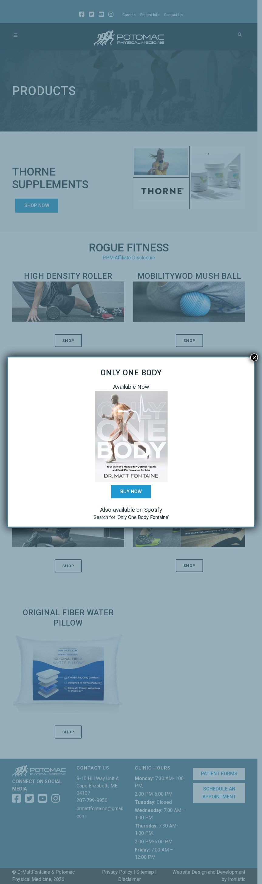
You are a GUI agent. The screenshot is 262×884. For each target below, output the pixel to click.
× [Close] (254, 357)
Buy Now (131, 491)
